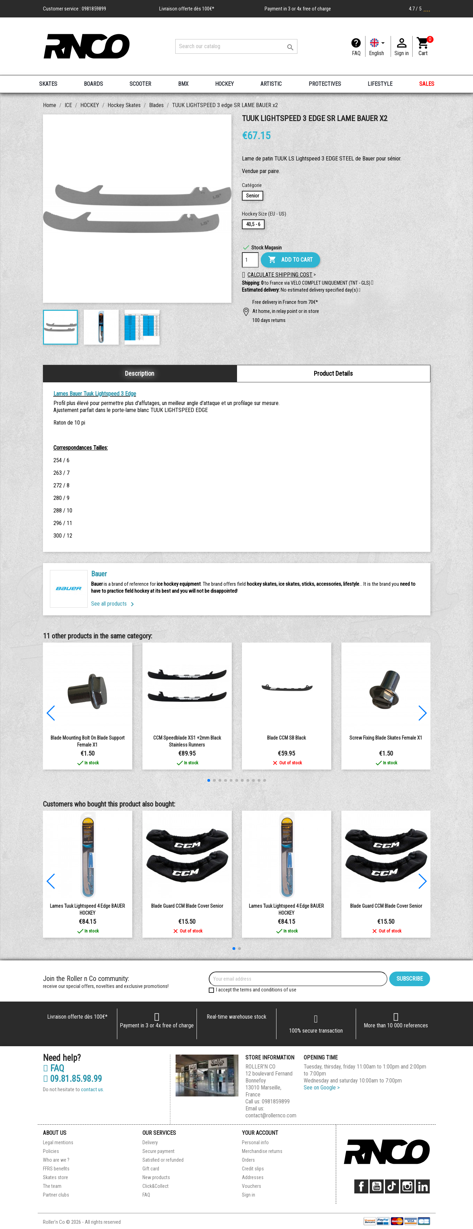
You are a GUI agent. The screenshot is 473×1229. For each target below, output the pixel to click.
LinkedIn (423, 1186)
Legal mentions (58, 1142)
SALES (426, 84)
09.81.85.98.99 (72, 1079)
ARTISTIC (271, 84)
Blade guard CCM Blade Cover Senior (187, 906)
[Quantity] (250, 260)
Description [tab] (139, 373)
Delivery (150, 1142)
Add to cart (290, 259)
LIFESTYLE (380, 84)
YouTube (377, 1186)
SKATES (48, 84)
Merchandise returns (262, 1151)
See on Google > (322, 1087)
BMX (183, 84)
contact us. (92, 1089)
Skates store (55, 1177)
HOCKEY (224, 84)
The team (52, 1186)
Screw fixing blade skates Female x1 (385, 738)
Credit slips (253, 1168)
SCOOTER (140, 84)
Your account (260, 1133)
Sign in (248, 1195)
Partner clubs (56, 1195)
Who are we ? (56, 1160)
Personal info (255, 1142)
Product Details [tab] (333, 373)
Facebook (361, 1186)
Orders (248, 1160)
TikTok (392, 1186)
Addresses (253, 1177)
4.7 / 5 (419, 8)
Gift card (150, 1168)
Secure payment (158, 1151)
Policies (51, 1151)
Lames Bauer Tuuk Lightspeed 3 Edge (94, 393)
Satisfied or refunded (163, 1160)
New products (156, 1177)
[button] (360, 290)
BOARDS (93, 84)
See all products (113, 603)
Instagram (407, 1186)
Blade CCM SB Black (286, 738)
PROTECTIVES (325, 84)
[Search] (236, 46)
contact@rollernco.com (270, 1115)
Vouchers (251, 1186)
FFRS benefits (56, 1168)
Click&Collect (155, 1186)
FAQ (356, 53)
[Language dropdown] (378, 46)
